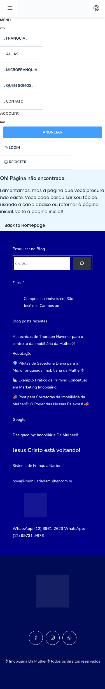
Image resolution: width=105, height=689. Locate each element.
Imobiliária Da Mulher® (58, 435)
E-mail (19, 283)
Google (19, 419)
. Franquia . (15, 38)
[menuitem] (35, 148)
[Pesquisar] (82, 263)
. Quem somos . (18, 85)
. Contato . (14, 101)
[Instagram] (53, 638)
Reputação (22, 353)
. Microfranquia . (21, 70)
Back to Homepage (24, 225)
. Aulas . (12, 54)
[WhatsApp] (69, 638)
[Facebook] (36, 638)
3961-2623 (53, 528)
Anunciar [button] (52, 132)
